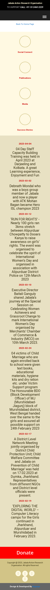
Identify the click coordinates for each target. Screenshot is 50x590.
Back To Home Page (25, 24)
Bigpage (36, 586)
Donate (25, 552)
